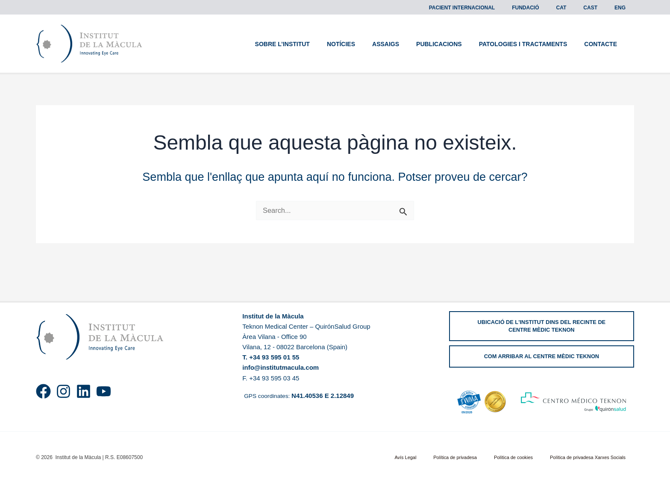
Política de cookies (524, 457)
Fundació (549, 8)
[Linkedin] (83, 391)
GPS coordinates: (300, 395)
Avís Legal (434, 457)
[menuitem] (578, 8)
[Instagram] (63, 391)
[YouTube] (103, 391)
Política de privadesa (474, 457)
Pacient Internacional (493, 8)
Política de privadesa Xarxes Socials (592, 457)
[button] (541, 326)
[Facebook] (43, 391)
